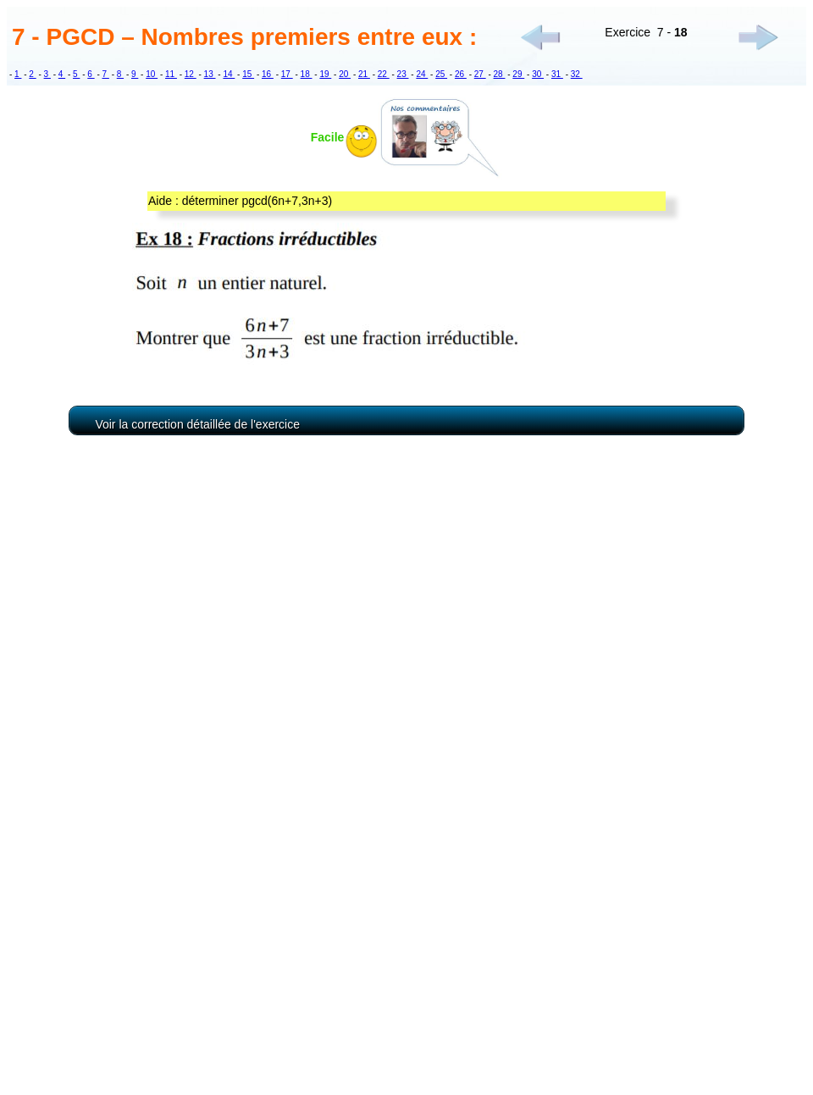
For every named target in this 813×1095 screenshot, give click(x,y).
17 (287, 74)
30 (538, 74)
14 (229, 74)
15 (248, 74)
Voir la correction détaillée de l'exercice (197, 424)
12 (190, 74)
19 (325, 74)
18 (306, 74)
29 (518, 74)
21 (364, 74)
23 (403, 74)
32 (577, 74)
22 (384, 74)
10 (152, 74)
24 (422, 74)
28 (500, 74)
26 (461, 74)
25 (441, 74)
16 (268, 74)
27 (480, 74)
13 (210, 74)
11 (171, 74)
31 (557, 74)
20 (345, 74)
